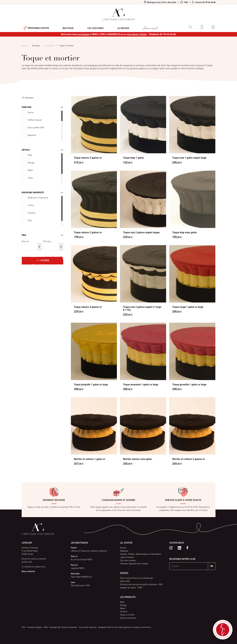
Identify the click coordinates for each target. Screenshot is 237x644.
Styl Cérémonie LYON (80, 585)
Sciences (31, 212)
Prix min (25, 241)
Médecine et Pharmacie (38, 197)
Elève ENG (124, 581)
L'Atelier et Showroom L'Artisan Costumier (89, 550)
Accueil (25, 45)
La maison (117, 26)
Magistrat (32, 135)
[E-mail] (188, 566)
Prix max (47, 241)
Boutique (65, 26)
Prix (24, 235)
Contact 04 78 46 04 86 (203, 2)
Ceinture (123, 611)
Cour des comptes (128, 560)
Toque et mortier (127, 614)
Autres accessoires (128, 618)
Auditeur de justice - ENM (131, 587)
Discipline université (33, 192)
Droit (30, 220)
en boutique (83, 34)
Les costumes (91, 26)
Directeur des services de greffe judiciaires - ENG (141, 584)
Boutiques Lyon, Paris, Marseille (160, 2)
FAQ (184, 2)
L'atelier (27, 542)
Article (26, 149)
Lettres (31, 205)
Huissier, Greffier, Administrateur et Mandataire (140, 554)
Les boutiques (79, 542)
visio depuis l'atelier (137, 34)
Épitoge (31, 162)
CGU (23, 627)
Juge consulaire (127, 557)
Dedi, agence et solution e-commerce (134, 627)
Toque (30, 177)
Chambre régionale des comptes (134, 563)
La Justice (126, 542)
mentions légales (34, 627)
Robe (30, 155)
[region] (42, 125)
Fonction (26, 107)
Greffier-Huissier (35, 120)
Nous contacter (28, 571)
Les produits (49, 45)
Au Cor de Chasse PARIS (81, 559)
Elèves (124, 573)
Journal (142, 26)
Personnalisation (35, 26)
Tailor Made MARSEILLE (81, 576)
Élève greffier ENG (36, 127)
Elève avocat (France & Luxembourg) (136, 578)
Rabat (30, 170)
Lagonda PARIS (77, 568)
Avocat (31, 112)
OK (211, 566)
